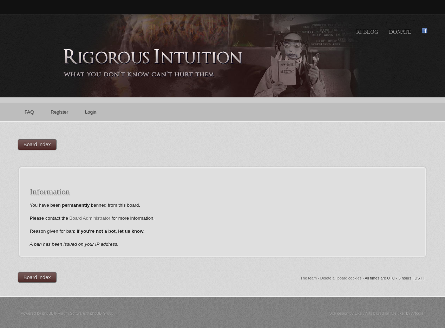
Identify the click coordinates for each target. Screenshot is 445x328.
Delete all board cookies (340, 278)
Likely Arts (363, 313)
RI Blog (367, 32)
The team (308, 278)
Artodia (417, 313)
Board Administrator (90, 218)
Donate (400, 32)
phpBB (48, 313)
